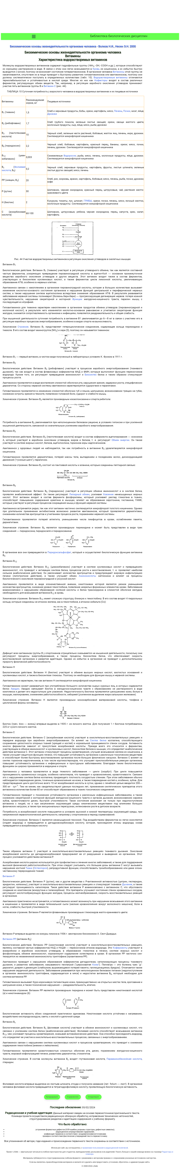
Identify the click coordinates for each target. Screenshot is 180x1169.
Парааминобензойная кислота (124, 1058)
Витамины (118, 71)
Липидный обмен (79, 494)
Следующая (93, 1097)
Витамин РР (9, 939)
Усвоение (108, 494)
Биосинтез (91, 374)
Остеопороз (40, 868)
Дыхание (127, 884)
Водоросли (70, 155)
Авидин (15, 688)
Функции (77, 299)
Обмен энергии (120, 440)
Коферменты (120, 947)
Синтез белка (98, 740)
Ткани (29, 868)
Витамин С (50, 86)
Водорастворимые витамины (111, 77)
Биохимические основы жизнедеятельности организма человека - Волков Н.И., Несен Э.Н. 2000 (73, 46)
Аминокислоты (87, 575)
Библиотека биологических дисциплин (118, 36)
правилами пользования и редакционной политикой (105, 1148)
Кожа (95, 964)
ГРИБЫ (88, 200)
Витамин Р (9, 876)
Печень (118, 111)
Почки (126, 111)
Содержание (73, 1097)
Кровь (96, 68)
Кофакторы (100, 80)
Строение (23, 326)
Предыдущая (52, 1097)
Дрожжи (52, 113)
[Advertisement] (90, 17)
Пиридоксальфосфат (59, 552)
